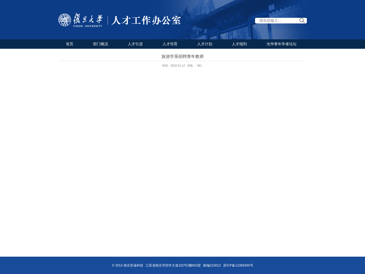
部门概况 (100, 44)
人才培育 (169, 44)
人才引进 (135, 44)
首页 (69, 44)
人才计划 (204, 44)
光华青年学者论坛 (282, 44)
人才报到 (239, 44)
